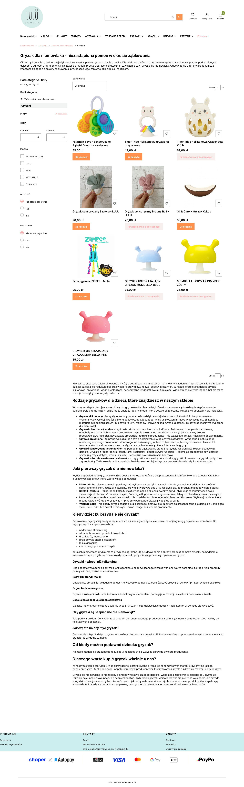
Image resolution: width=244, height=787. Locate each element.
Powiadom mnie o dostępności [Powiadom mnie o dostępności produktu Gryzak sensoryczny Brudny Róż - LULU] (144, 226)
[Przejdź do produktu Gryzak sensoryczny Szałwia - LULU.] (96, 187)
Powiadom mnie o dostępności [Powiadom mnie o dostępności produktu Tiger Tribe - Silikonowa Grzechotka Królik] (196, 157)
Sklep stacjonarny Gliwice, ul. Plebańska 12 (105, 749)
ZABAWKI (42, 45)
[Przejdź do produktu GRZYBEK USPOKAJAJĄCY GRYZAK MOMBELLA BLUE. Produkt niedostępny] (148, 257)
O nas (86, 740)
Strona (212, 87)
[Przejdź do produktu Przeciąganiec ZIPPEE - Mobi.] (96, 257)
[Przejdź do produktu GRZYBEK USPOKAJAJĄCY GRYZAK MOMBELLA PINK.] (96, 326)
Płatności (171, 744)
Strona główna (27, 45)
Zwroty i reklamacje (176, 749)
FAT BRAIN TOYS (34, 156)
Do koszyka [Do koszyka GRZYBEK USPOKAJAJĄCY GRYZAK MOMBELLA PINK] (81, 366)
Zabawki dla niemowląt (62, 45)
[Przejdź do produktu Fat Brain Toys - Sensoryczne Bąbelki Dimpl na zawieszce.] (96, 117)
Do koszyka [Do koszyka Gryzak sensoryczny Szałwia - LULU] (81, 226)
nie (27, 215)
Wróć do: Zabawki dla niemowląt (37, 99)
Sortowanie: (79, 78)
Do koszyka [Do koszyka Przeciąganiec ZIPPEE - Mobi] (81, 296)
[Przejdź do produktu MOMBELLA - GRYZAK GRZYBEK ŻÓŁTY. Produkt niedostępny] (200, 257)
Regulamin (5, 740)
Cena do (50, 130)
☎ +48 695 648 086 (94, 744)
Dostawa (170, 740)
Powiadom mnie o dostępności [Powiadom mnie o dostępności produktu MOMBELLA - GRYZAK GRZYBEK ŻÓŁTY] (196, 296)
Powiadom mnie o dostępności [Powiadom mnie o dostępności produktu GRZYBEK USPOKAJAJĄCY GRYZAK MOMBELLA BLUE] (144, 296)
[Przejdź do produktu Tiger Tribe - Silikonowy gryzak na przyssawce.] (148, 117)
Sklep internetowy (120, 782)
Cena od (24, 130)
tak (27, 208)
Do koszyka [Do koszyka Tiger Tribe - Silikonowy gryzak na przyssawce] (133, 157)
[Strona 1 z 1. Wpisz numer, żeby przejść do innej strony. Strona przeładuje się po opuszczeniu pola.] (218, 87)
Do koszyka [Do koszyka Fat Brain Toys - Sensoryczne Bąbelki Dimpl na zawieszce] (81, 157)
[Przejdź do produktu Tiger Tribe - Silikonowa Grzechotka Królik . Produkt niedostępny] (200, 117)
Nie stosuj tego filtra (36, 201)
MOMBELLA (32, 177)
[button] (179, 17)
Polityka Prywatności (11, 744)
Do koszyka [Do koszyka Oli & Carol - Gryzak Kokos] (186, 226)
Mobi (28, 170)
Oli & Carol (31, 184)
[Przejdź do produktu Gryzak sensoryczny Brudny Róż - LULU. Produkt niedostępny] (148, 187)
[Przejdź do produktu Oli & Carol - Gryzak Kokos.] (200, 187)
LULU (29, 163)
